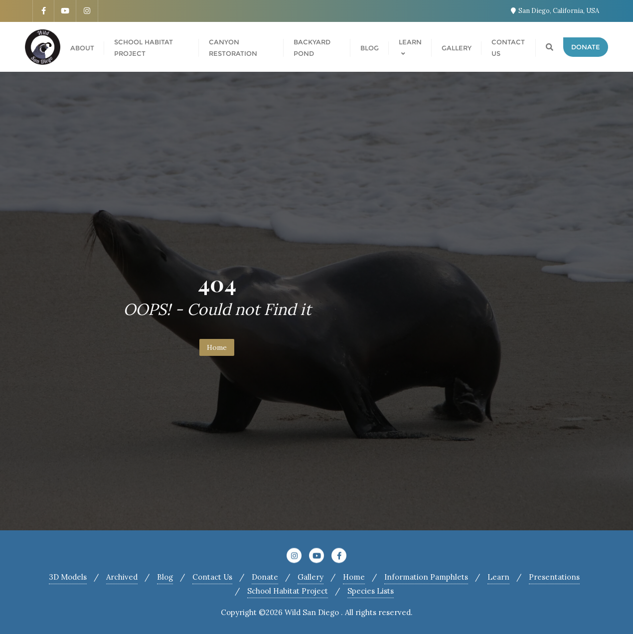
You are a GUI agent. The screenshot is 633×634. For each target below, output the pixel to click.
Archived (122, 577)
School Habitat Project (287, 591)
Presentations (554, 577)
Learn (498, 577)
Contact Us (212, 577)
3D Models (68, 577)
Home (217, 347)
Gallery (310, 577)
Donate (585, 47)
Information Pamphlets (426, 577)
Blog (165, 577)
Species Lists (370, 591)
